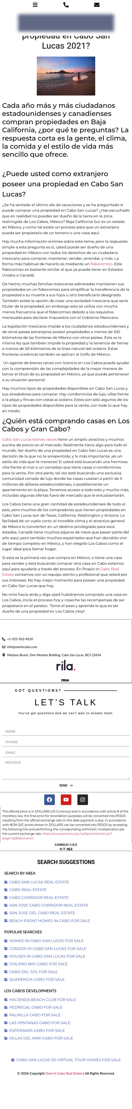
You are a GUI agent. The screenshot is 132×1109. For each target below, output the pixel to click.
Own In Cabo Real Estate (63, 1073)
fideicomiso (101, 264)
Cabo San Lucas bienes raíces (29, 439)
